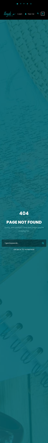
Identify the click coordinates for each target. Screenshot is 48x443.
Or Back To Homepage (24, 249)
